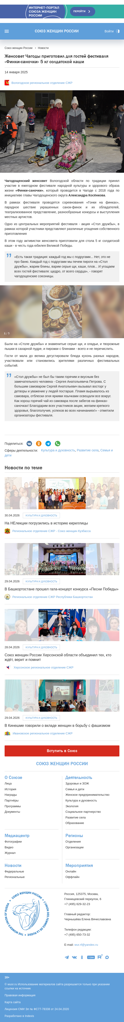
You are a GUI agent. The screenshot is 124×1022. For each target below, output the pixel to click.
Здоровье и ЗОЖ (77, 783)
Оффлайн (72, 877)
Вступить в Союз (62, 750)
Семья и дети (74, 789)
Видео (9, 847)
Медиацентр (17, 835)
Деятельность (78, 777)
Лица (8, 783)
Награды (11, 794)
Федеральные (14, 871)
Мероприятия (79, 865)
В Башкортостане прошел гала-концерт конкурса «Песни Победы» (61, 589)
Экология (71, 806)
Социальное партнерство (83, 811)
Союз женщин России (57, 31)
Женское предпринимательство (87, 794)
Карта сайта (13, 1002)
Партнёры (11, 800)
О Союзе (13, 777)
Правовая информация (20, 995)
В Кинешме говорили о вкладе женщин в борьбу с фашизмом (57, 726)
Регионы (74, 835)
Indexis (29, 1016)
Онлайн (70, 871)
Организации (74, 847)
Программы (13, 806)
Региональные (15, 877)
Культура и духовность (58, 450)
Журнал (10, 853)
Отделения (73, 841)
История (10, 789)
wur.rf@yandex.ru (86, 944)
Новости (13, 865)
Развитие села (87, 450)
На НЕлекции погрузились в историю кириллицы (46, 523)
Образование (74, 823)
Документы (12, 811)
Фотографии (13, 841)
